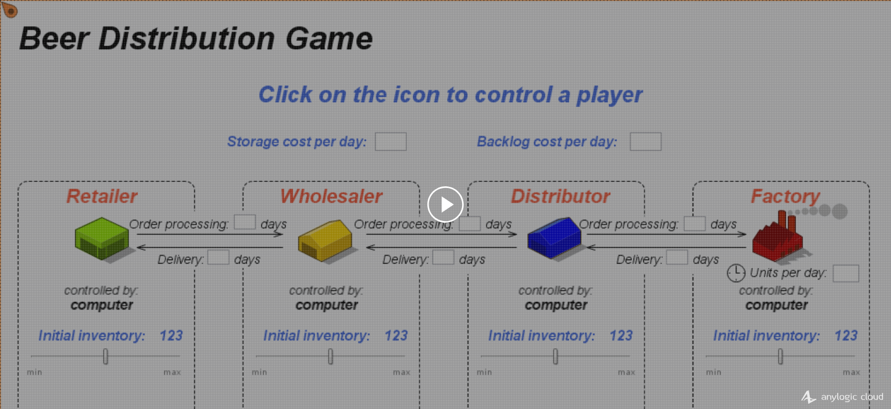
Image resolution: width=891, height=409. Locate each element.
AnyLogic (838, 397)
